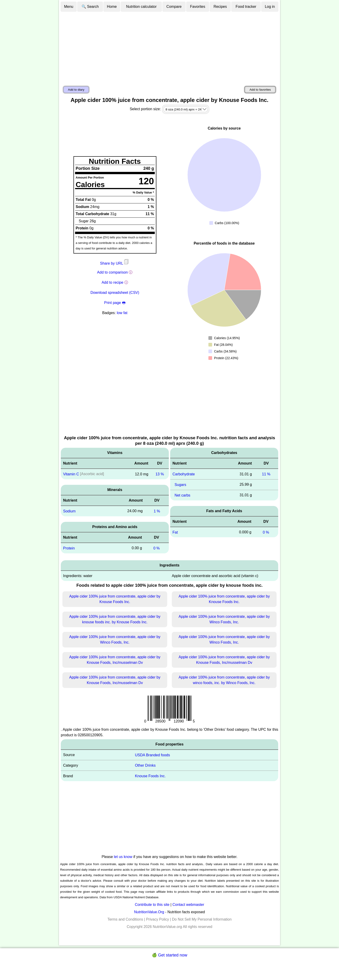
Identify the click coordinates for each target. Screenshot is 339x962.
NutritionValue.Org (149, 912)
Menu (68, 7)
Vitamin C (71, 474)
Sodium (69, 511)
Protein (69, 548)
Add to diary (76, 89)
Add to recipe (112, 282)
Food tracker (246, 7)
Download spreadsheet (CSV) (115, 293)
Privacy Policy (157, 919)
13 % (159, 474)
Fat (175, 532)
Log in (270, 7)
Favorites (197, 7)
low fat (122, 313)
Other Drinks (145, 765)
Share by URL (114, 263)
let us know (123, 857)
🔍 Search (90, 7)
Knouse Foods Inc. (150, 776)
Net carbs (182, 495)
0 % (156, 548)
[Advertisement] (169, 46)
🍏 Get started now (169, 955)
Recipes (220, 7)
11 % (266, 474)
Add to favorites (260, 89)
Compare (174, 7)
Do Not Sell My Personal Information (202, 919)
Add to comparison (112, 272)
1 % (157, 511)
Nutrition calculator (141, 7)
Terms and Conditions (125, 919)
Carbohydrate (183, 474)
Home (112, 7)
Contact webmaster (188, 905)
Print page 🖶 (114, 303)
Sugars (180, 485)
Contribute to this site (152, 905)
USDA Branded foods (152, 755)
